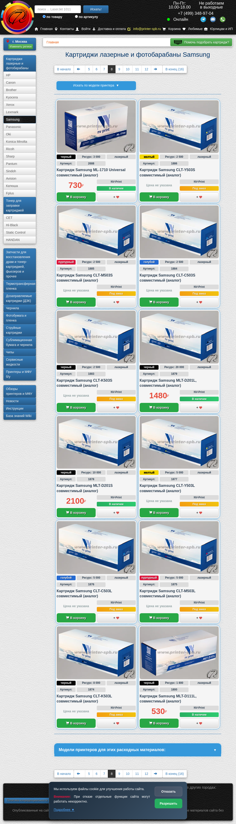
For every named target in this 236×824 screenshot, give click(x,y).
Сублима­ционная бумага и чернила (19, 342)
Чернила (12, 308)
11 (137, 69)
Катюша (12, 186)
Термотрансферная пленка (20, 286)
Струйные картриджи (14, 330)
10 (128, 69)
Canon (10, 82)
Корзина (171, 29)
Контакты (64, 29)
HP (8, 75)
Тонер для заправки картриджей (15, 205)
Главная (44, 29)
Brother (11, 90)
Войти (83, 29)
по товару (52, 17)
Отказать (168, 791)
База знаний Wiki (19, 416)
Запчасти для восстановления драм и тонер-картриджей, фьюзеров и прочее (18, 264)
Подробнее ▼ (64, 810)
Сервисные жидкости (14, 362)
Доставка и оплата (109, 29)
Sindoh (11, 171)
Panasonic (13, 127)
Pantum (11, 164)
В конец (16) (174, 69)
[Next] (156, 69)
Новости (12, 401)
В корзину (76, 197)
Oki (8, 134)
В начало (64, 69)
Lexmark (12, 112)
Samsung (13, 119)
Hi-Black (12, 225)
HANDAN (13, 240)
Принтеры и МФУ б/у (19, 374)
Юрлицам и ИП (218, 29)
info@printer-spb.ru (144, 29)
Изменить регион (21, 46)
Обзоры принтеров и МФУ (19, 391)
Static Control (15, 232)
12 (146, 69)
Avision (11, 178)
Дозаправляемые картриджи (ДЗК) (19, 298)
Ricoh (10, 149)
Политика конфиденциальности (27, 800)
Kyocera (12, 97)
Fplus (10, 193)
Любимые (192, 29)
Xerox (10, 105)
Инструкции (15, 408)
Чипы (10, 352)
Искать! (96, 9)
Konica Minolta (16, 141)
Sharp (10, 156)
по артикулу (86, 17)
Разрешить (168, 803)
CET (9, 218)
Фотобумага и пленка (16, 318)
